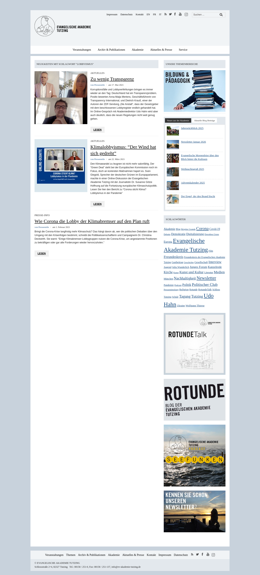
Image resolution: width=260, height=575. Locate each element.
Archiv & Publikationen (111, 49)
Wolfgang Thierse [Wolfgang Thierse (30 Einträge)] (195, 305)
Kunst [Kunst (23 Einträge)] (176, 272)
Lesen (97, 129)
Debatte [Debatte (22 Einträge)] (167, 234)
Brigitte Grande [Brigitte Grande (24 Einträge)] (188, 229)
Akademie (138, 49)
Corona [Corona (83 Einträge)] (202, 228)
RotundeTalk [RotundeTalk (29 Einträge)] (205, 289)
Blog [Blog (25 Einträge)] (178, 229)
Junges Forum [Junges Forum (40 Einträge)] (198, 267)
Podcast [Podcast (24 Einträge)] (178, 285)
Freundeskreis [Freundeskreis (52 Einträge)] (173, 257)
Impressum (112, 14)
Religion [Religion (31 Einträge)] (184, 289)
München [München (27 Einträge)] (168, 278)
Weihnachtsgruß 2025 (192, 169)
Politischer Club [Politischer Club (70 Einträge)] (204, 284)
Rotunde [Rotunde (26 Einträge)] (193, 289)
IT (160, 14)
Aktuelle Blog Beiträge (204, 120)
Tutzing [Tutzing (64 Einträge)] (197, 296)
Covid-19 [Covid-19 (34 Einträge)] (214, 229)
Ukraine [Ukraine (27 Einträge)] (181, 305)
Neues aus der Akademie (178, 120)
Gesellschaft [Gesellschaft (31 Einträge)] (201, 262)
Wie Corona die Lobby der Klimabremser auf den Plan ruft (92, 221)
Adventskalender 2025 (193, 182)
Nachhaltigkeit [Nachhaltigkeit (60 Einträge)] (185, 278)
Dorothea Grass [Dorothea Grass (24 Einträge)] (212, 234)
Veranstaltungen (82, 49)
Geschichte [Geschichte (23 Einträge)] (189, 262)
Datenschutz (126, 14)
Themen (70, 554)
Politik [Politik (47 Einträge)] (186, 285)
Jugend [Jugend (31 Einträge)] (167, 267)
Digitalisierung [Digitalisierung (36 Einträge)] (195, 234)
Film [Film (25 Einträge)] (211, 251)
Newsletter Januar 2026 (193, 141)
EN (148, 14)
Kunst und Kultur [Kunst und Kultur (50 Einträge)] (191, 272)
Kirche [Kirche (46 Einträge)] (168, 272)
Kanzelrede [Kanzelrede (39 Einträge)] (215, 267)
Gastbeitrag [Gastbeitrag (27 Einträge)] (177, 262)
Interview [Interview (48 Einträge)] (215, 262)
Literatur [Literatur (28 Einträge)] (208, 272)
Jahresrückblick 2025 (192, 128)
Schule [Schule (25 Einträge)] (175, 297)
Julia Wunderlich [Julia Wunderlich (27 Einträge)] (180, 267)
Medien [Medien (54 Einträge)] (219, 272)
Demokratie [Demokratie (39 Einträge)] (178, 234)
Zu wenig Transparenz (112, 79)
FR (154, 14)
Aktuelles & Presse (161, 49)
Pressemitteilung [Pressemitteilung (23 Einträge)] (171, 289)
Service (183, 49)
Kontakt (140, 14)
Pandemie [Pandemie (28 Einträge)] (169, 285)
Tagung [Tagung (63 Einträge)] (185, 296)
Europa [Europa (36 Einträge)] (168, 241)
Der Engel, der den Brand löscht (198, 196)
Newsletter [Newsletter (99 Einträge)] (206, 278)
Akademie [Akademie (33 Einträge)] (169, 229)
